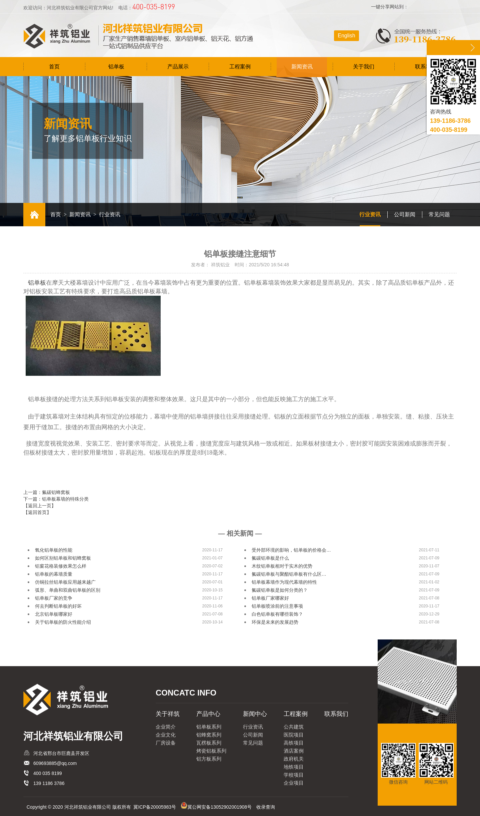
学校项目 (294, 775)
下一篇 (56, 499)
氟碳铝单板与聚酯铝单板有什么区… (289, 574)
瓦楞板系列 (208, 743)
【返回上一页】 (39, 505)
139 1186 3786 (48, 783)
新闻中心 (255, 714)
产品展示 (178, 66)
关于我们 (363, 66)
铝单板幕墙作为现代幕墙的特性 (284, 582)
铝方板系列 (208, 759)
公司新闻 (404, 214)
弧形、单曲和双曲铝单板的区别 (67, 590)
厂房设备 (166, 743)
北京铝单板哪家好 (53, 614)
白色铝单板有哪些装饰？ (277, 614)
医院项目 (294, 735)
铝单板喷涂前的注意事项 (277, 606)
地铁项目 (294, 767)
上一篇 (46, 492)
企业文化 (166, 735)
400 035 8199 (47, 773)
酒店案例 (294, 751)
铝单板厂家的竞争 (53, 598)
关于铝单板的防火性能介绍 (63, 622)
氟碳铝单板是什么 (270, 558)
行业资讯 (370, 214)
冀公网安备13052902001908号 (219, 807)
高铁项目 (294, 743)
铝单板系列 (208, 727)
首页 (54, 66)
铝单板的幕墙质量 (53, 574)
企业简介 (166, 727)
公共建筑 (294, 727)
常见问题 (439, 214)
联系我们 (425, 66)
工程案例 (240, 66)
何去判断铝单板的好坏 (58, 606)
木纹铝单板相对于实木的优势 (282, 566)
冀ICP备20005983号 (154, 807)
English (346, 35)
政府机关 (294, 759)
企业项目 (294, 783)
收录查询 (265, 807)
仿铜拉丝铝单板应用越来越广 (65, 582)
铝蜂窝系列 (208, 735)
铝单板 (116, 66)
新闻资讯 (302, 66)
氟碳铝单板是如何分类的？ (280, 590)
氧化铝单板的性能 (53, 550)
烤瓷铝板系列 (211, 751)
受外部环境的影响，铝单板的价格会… (291, 550)
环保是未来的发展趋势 (275, 622)
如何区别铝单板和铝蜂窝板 (63, 558)
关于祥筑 (168, 714)
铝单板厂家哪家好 (270, 598)
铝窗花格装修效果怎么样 (60, 566)
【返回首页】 (37, 512)
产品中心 (208, 714)
